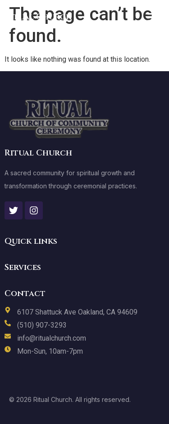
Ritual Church (38, 17)
